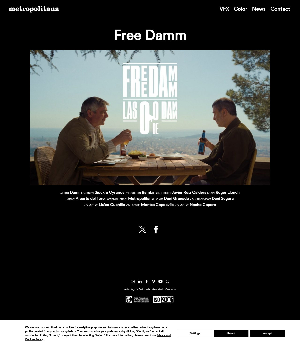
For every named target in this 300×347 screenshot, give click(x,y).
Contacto (170, 289)
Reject (231, 333)
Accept (267, 333)
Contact (280, 9)
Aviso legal (130, 289)
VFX (224, 9)
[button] (150, 117)
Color (240, 9)
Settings (195, 333)
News (259, 9)
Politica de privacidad (151, 289)
